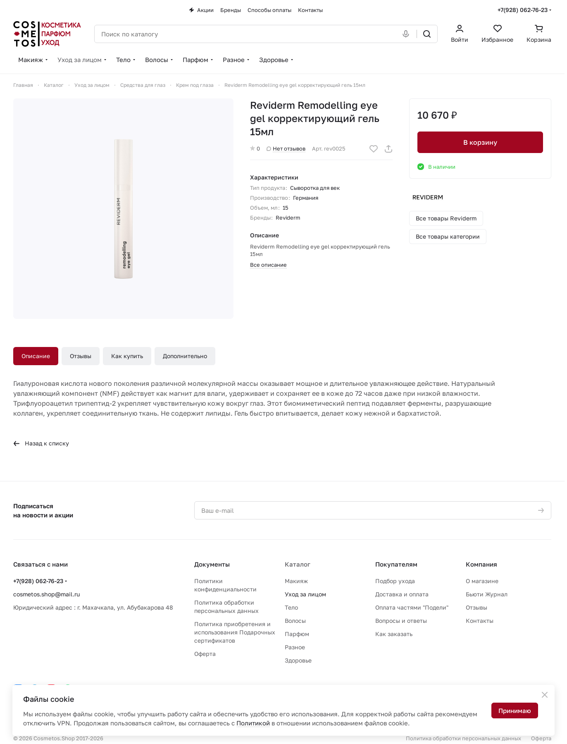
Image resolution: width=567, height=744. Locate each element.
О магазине (482, 580)
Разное (295, 647)
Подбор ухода (395, 580)
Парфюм (297, 633)
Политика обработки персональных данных (463, 738)
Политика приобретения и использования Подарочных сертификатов (234, 632)
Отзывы (80, 355)
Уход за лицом (305, 594)
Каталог (297, 564)
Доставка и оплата (402, 594)
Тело (291, 607)
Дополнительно (185, 355)
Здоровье (298, 660)
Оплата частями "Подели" (411, 607)
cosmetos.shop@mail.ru (46, 594)
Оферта (205, 653)
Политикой (253, 723)
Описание (35, 355)
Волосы (295, 620)
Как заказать (393, 633)
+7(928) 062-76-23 (523, 9)
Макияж (296, 580)
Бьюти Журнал (486, 594)
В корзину (480, 142)
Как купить (127, 355)
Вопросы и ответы (401, 620)
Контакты (479, 620)
